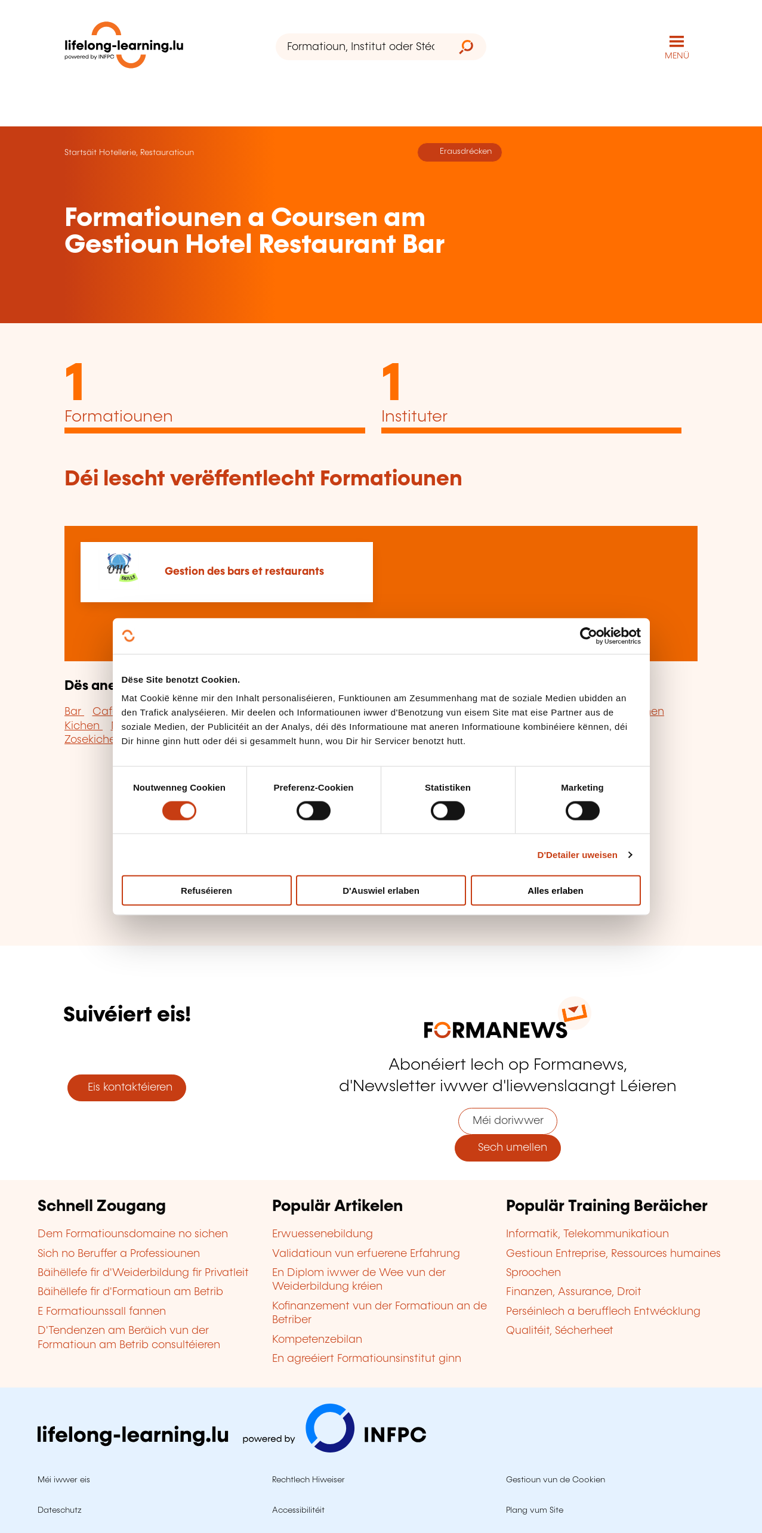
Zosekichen (93, 740)
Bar (74, 712)
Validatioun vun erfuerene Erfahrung (366, 1254)
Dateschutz (60, 1510)
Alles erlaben (555, 890)
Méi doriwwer (508, 1121)
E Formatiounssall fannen (102, 1311)
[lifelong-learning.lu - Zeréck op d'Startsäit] (124, 47)
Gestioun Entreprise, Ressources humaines (613, 1254)
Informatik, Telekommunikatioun (587, 1234)
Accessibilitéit (298, 1510)
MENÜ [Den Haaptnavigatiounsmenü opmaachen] (677, 56)
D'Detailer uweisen (577, 854)
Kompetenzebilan (317, 1339)
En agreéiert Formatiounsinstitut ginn (366, 1359)
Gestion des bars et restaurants (244, 571)
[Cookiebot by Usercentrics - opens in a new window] (588, 636)
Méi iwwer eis (64, 1480)
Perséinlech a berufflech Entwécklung (603, 1311)
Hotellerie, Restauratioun (146, 152)
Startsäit (80, 152)
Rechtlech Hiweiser (308, 1480)
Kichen (83, 726)
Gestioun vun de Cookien (555, 1480)
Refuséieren (206, 890)
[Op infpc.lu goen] (232, 1449)
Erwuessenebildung (322, 1234)
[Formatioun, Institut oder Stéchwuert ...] (361, 46)
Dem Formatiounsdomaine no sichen (133, 1234)
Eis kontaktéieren (127, 1087)
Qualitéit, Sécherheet (559, 1330)
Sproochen (533, 1273)
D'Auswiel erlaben (381, 890)
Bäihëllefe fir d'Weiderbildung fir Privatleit (143, 1273)
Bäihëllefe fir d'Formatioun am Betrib (130, 1292)
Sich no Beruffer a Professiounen (119, 1254)
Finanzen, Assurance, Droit (573, 1292)
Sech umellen (508, 1147)
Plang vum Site (534, 1510)
